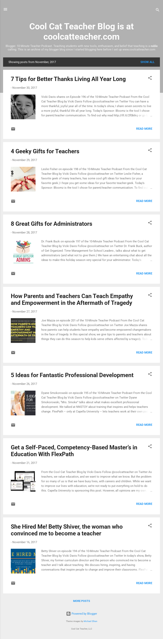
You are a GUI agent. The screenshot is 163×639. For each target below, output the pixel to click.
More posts (81, 600)
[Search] (157, 10)
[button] (150, 79)
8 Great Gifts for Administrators (51, 223)
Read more (144, 128)
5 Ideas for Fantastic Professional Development (72, 375)
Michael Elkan (90, 621)
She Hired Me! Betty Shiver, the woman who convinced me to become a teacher (67, 530)
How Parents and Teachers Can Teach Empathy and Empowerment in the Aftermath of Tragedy (72, 299)
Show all (147, 62)
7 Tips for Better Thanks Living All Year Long (68, 79)
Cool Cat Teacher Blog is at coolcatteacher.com (81, 31)
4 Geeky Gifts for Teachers (45, 151)
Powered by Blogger (81, 613)
